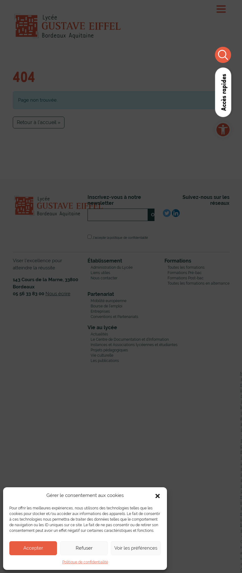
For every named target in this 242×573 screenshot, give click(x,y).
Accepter (33, 548)
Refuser (84, 548)
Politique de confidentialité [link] (85, 562)
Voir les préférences (135, 548)
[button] (157, 495)
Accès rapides (223, 92)
